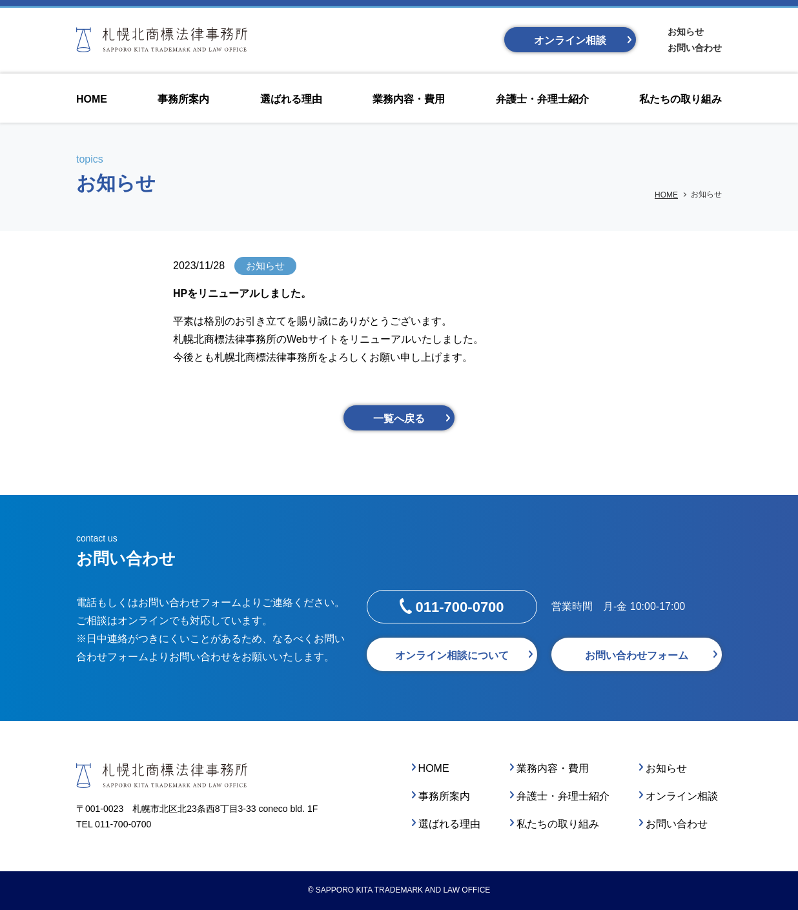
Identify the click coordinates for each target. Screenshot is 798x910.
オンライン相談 (570, 40)
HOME (666, 195)
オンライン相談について (452, 655)
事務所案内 (444, 796)
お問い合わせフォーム (636, 655)
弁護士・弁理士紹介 (563, 796)
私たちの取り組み (558, 823)
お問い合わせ (695, 48)
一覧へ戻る (399, 418)
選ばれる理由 (449, 823)
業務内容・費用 (553, 768)
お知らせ (686, 31)
